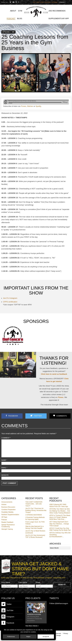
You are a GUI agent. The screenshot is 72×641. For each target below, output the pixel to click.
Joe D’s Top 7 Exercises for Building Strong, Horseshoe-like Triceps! (35, 510)
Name (4, 460)
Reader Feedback (7, 522)
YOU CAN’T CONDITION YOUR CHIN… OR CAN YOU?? (33, 504)
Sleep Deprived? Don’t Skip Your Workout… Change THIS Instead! (59, 524)
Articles (3, 504)
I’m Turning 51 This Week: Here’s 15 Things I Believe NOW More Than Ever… (60, 517)
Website (5, 475)
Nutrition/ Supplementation (10, 514)
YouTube (7, 610)
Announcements (6, 502)
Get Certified (38, 2)
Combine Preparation (8, 509)
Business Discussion (8, 507)
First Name (5, 582)
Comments (61, 416)
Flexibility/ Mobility (7, 512)
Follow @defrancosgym (58, 603)
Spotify (38, 106)
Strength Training (7, 529)
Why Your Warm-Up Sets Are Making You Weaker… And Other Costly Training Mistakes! (59, 511)
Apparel (54, 2)
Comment (6, 438)
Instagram (7, 617)
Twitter (38, 416)
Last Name (23, 582)
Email (4, 468)
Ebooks (47, 2)
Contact (62, 2)
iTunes (23, 106)
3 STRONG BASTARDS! (33, 515)
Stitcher (30, 106)
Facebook (13, 416)
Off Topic (4, 517)
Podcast (4, 519)
